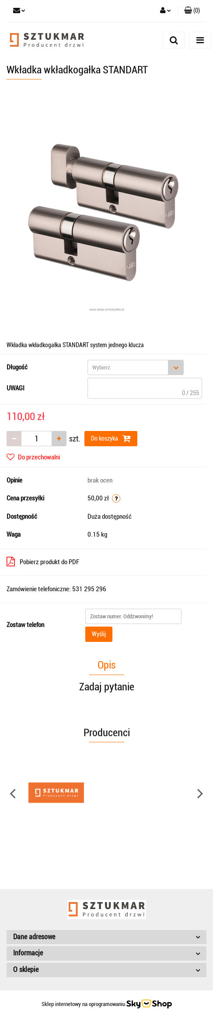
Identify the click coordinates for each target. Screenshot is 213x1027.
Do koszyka (111, 438)
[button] (192, 11)
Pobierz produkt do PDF (43, 561)
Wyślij (99, 634)
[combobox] (135, 367)
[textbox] (128, 367)
